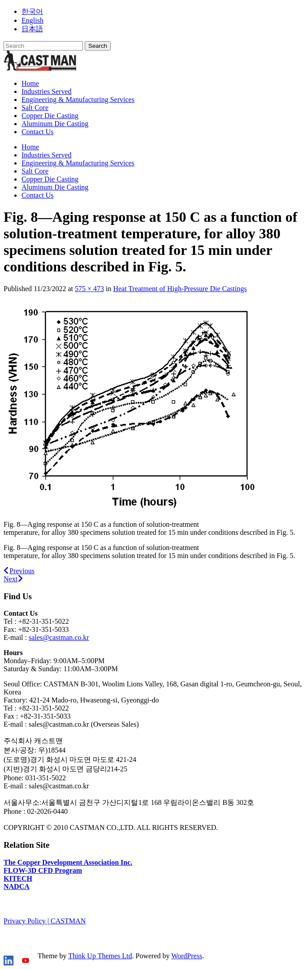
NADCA (17, 886)
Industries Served (47, 91)
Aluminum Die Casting (55, 123)
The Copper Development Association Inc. (68, 862)
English (32, 20)
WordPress (186, 956)
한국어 (32, 11)
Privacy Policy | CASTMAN (45, 921)
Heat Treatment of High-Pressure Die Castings (179, 288)
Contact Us (38, 131)
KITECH (18, 878)
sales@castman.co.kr (59, 637)
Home (30, 83)
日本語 (32, 29)
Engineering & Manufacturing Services (78, 99)
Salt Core (35, 107)
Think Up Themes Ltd (100, 956)
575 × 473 (89, 288)
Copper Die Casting (50, 115)
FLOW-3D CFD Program (43, 870)
